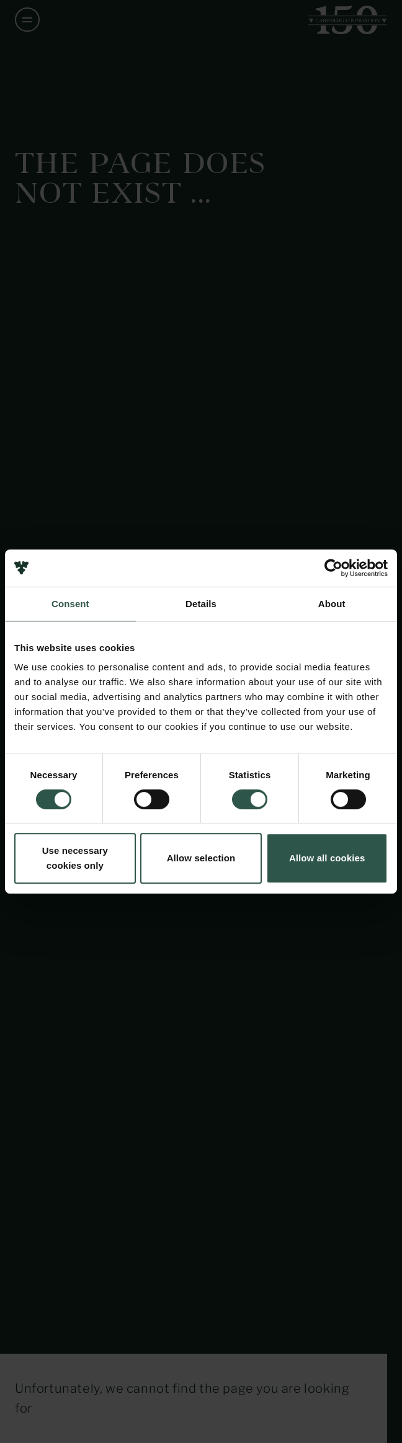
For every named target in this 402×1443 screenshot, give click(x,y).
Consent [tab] (70, 603)
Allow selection (201, 858)
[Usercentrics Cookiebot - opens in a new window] (333, 568)
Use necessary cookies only (75, 858)
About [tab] (332, 603)
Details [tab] (201, 603)
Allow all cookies (327, 858)
